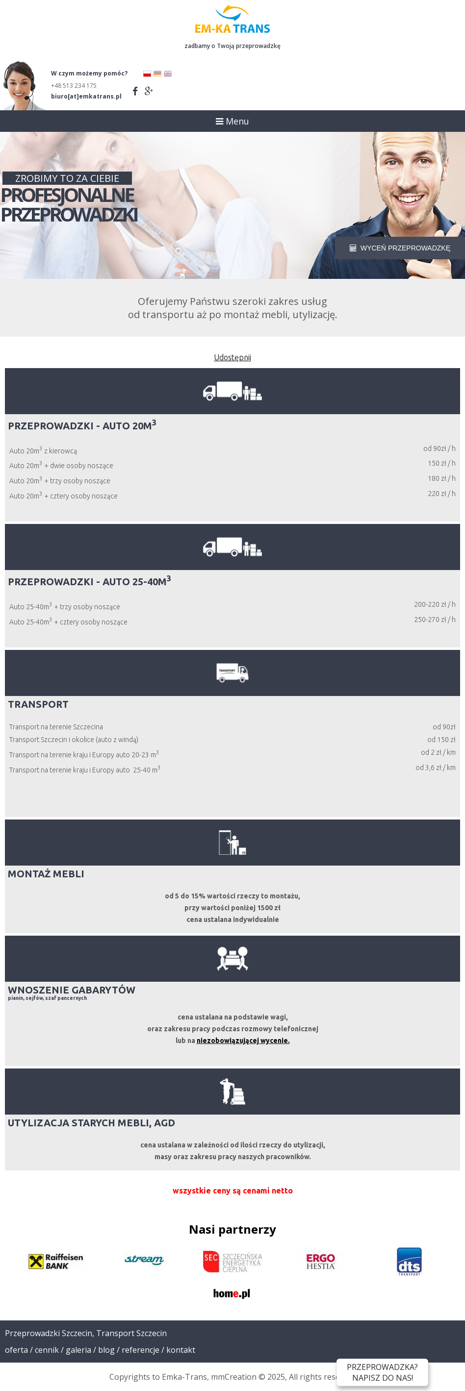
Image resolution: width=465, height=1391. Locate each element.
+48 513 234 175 (74, 85)
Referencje (140, 1349)
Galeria (78, 1349)
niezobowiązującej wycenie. (243, 1040)
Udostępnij (232, 357)
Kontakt (180, 1349)
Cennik (47, 1349)
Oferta (16, 1349)
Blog (106, 1349)
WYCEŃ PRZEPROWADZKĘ (400, 248)
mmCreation (234, 1376)
